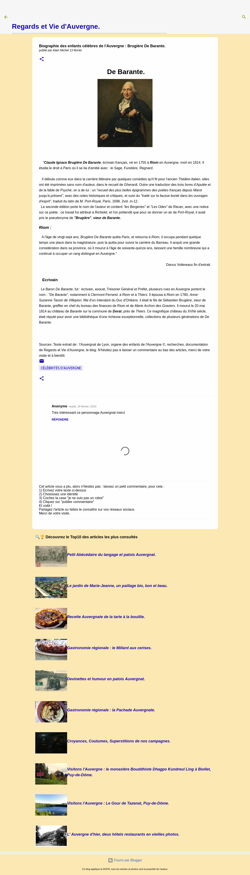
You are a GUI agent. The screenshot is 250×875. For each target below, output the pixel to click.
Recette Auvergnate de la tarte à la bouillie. (106, 617)
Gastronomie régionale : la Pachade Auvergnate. (111, 710)
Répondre (60, 419)
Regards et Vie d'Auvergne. (56, 26)
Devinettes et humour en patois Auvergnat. (106, 679)
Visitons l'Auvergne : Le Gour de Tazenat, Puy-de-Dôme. (118, 803)
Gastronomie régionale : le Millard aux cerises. (109, 648)
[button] (41, 59)
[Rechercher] (244, 17)
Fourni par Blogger (125, 860)
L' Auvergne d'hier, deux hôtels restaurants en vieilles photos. (123, 834)
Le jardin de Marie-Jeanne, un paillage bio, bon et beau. (117, 586)
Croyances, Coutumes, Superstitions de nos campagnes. (119, 741)
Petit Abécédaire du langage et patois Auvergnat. (111, 555)
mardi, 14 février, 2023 (82, 406)
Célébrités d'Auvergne (61, 368)
